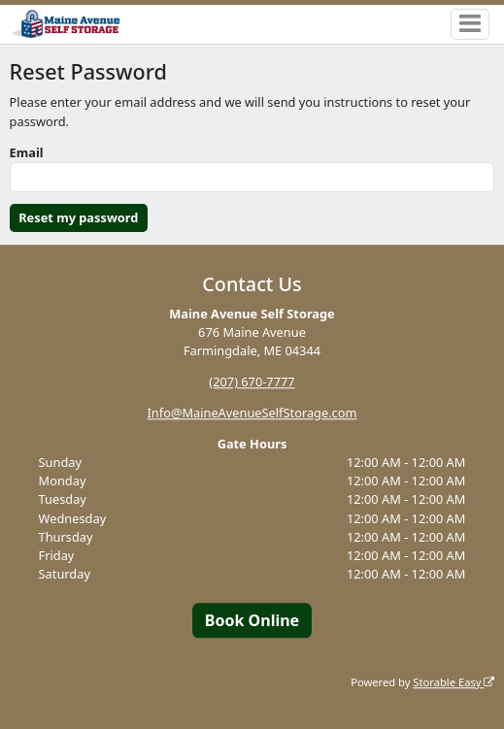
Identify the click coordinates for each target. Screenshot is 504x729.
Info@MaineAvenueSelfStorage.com (252, 412)
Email (27, 152)
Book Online (252, 620)
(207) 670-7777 (251, 381)
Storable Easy (453, 682)
